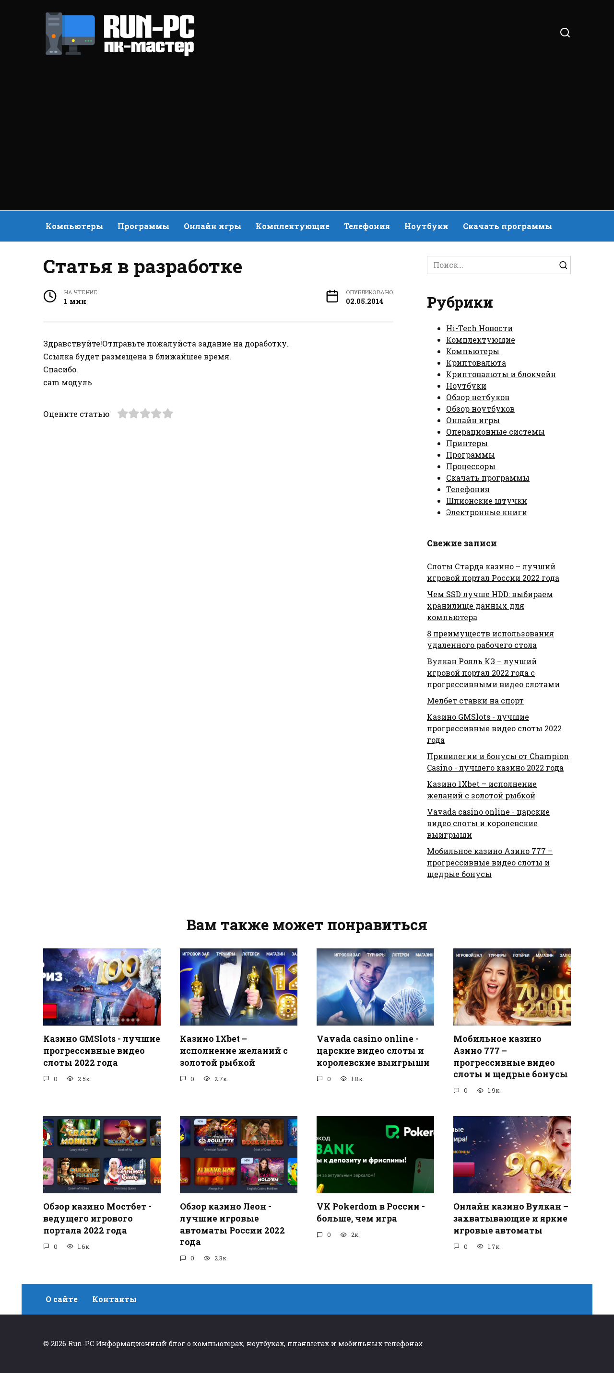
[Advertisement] (307, 129)
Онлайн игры (212, 226)
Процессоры (471, 466)
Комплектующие (293, 226)
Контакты (114, 1299)
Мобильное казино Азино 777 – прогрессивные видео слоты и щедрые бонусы (490, 862)
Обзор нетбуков (477, 397)
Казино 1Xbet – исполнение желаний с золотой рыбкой (234, 1050)
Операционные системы (495, 432)
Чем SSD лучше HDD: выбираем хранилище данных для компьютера (490, 605)
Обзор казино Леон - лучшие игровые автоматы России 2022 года (232, 1224)
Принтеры (467, 443)
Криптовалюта (476, 363)
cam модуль (67, 382)
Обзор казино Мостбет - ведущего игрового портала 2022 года (97, 1218)
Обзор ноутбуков (480, 409)
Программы (143, 226)
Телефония (367, 226)
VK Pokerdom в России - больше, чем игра (371, 1212)
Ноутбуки (426, 226)
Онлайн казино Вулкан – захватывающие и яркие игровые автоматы (510, 1218)
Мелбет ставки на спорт (475, 700)
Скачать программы (507, 226)
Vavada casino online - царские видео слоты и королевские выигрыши (488, 823)
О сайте (62, 1299)
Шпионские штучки (486, 501)
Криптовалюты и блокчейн (501, 374)
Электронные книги (486, 512)
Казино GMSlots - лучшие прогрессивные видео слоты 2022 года (494, 728)
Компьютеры (74, 226)
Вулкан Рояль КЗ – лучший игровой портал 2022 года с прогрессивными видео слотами (493, 672)
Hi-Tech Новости (479, 328)
